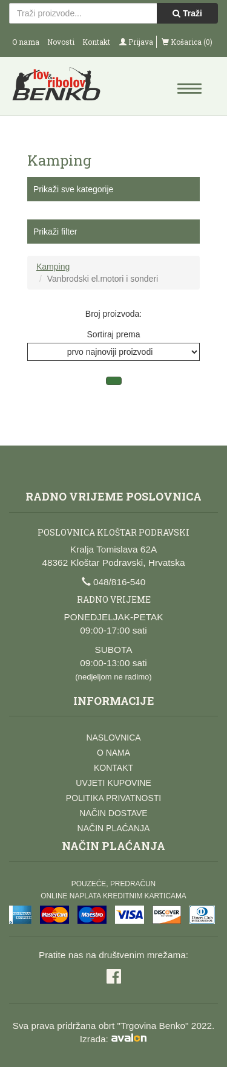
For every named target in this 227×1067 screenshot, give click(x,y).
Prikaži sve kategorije (73, 189)
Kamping (53, 266)
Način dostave (113, 813)
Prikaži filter (55, 231)
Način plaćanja (113, 828)
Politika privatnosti (113, 798)
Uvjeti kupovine (113, 783)
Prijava (136, 42)
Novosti (60, 42)
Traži (187, 13)
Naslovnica (113, 737)
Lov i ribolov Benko (62, 87)
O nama (25, 42)
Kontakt (96, 42)
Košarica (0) (187, 42)
